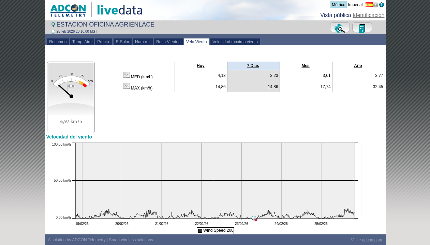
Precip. (104, 41)
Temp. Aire (82, 41)
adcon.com (372, 240)
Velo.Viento (196, 41)
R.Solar (123, 41)
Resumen (58, 41)
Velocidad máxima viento (235, 41)
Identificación (368, 15)
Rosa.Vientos (168, 41)
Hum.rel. (143, 41)
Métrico (338, 4)
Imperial (355, 4)
